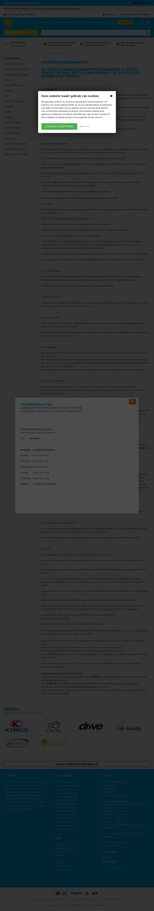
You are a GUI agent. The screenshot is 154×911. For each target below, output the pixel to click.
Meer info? (85, 126)
